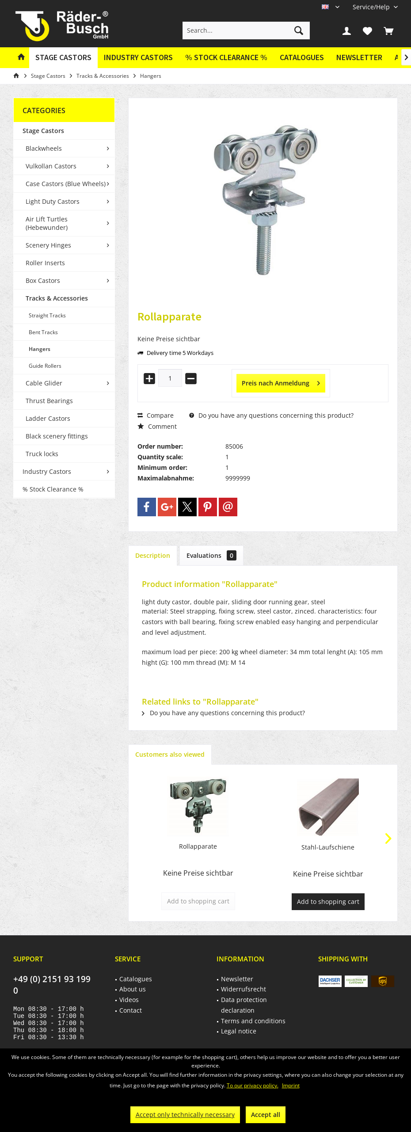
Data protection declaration (244, 1004)
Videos (129, 999)
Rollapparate (198, 846)
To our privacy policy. (252, 1085)
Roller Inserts (45, 263)
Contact (130, 1010)
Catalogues (302, 57)
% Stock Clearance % (53, 489)
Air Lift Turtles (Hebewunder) (47, 223)
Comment (157, 426)
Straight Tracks (47, 315)
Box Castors (43, 280)
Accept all (265, 1114)
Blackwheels (44, 148)
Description (152, 555)
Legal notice (238, 1031)
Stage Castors (43, 130)
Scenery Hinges (48, 245)
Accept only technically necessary (185, 1114)
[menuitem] (372, 6)
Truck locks (42, 454)
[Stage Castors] (63, 57)
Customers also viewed (170, 754)
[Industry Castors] (138, 57)
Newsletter (359, 57)
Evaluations (211, 555)
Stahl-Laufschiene (327, 847)
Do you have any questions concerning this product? (271, 415)
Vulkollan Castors (51, 166)
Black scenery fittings (57, 436)
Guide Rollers (45, 366)
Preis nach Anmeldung (281, 381)
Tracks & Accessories (57, 298)
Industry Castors (47, 471)
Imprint (291, 1085)
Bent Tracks (43, 332)
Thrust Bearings (49, 400)
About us (132, 989)
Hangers (39, 349)
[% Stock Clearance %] (226, 57)
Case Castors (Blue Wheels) (66, 183)
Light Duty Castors (53, 201)
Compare (155, 415)
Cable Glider (44, 383)
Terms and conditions (253, 1021)
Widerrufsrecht (243, 989)
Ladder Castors (48, 418)
